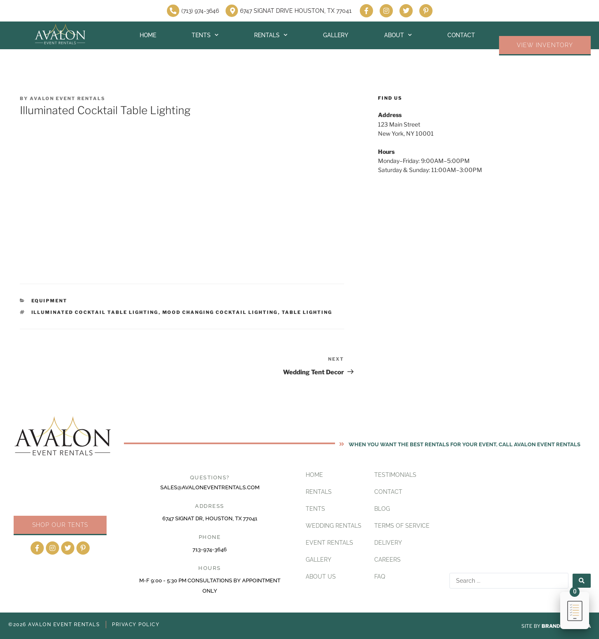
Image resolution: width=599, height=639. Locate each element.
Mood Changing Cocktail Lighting (220, 312)
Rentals (271, 35)
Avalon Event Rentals (67, 98)
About (398, 35)
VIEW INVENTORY (545, 45)
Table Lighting (307, 312)
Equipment (49, 301)
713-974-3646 (210, 549)
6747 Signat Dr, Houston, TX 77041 (209, 518)
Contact (461, 35)
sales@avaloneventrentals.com (209, 487)
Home (148, 35)
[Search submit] (582, 581)
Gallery (335, 35)
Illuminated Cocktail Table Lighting (95, 312)
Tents (205, 35)
